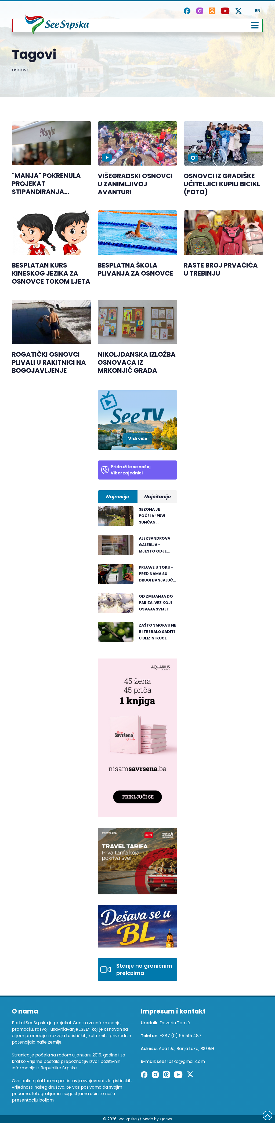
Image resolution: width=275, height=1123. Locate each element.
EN (257, 11)
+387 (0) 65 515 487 (180, 1036)
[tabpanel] (137, 577)
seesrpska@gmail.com (181, 1061)
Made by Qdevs (157, 1119)
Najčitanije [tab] (157, 496)
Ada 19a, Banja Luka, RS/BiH (186, 1048)
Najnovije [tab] (117, 496)
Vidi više (137, 439)
